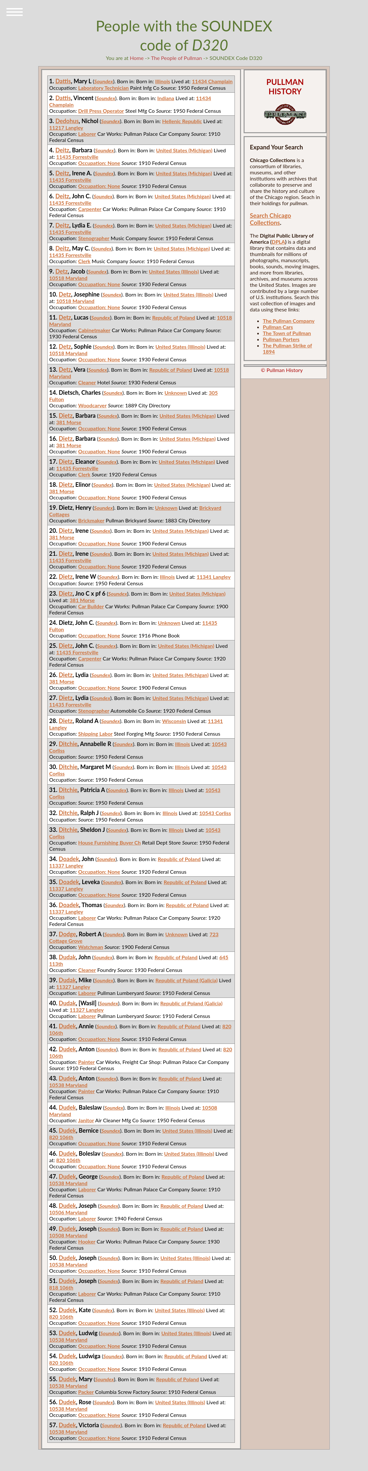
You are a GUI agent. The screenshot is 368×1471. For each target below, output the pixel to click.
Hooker (86, 1241)
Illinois (162, 81)
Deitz (62, 150)
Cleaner (87, 382)
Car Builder (91, 606)
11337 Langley (66, 865)
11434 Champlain (212, 81)
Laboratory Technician (103, 88)
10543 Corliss (215, 813)
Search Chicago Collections (270, 219)
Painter (86, 1062)
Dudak (67, 957)
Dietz (66, 415)
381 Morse (68, 422)
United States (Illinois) (174, 271)
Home (137, 58)
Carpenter (89, 209)
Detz (61, 271)
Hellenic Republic (182, 121)
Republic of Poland (173, 317)
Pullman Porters (281, 339)
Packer (86, 1392)
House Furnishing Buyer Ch (109, 842)
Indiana (165, 98)
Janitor (86, 1120)
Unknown (176, 393)
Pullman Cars (278, 327)
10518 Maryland (68, 278)
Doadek (69, 858)
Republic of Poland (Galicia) (186, 980)
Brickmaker (91, 520)
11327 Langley (73, 987)
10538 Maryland (68, 1085)
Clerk (84, 261)
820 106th (61, 1137)
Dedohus (67, 120)
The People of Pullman (176, 58)
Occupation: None (99, 163)
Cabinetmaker (94, 330)
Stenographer (93, 238)
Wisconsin (174, 721)
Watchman (90, 947)
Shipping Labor (95, 733)
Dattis (63, 81)
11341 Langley (214, 577)
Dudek (67, 1026)
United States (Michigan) (184, 150)
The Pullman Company (289, 321)
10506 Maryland (68, 1212)
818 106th (61, 1287)
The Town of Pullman (287, 333)
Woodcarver (92, 405)
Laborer (87, 134)
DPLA (278, 242)
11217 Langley (66, 127)
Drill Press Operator (101, 111)
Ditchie (68, 743)
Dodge (67, 934)
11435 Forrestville (77, 157)
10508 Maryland (68, 1235)
